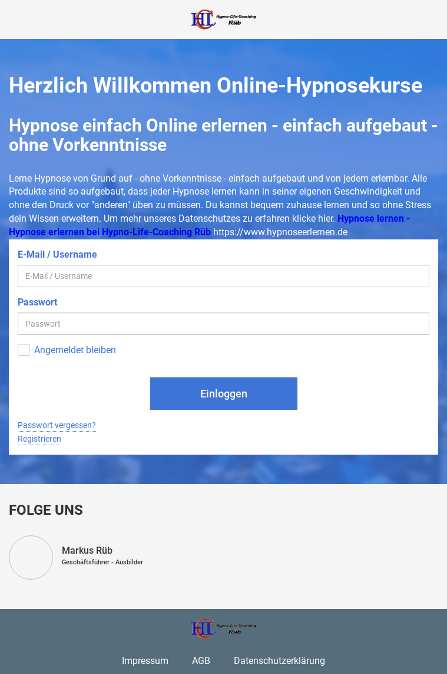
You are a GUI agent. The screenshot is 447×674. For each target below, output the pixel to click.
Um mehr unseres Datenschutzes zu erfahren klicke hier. (219, 218)
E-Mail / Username (57, 254)
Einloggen (223, 393)
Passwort (37, 302)
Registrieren (39, 438)
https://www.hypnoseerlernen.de (280, 232)
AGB (201, 660)
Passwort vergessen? (57, 425)
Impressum (145, 660)
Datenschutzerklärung (279, 660)
